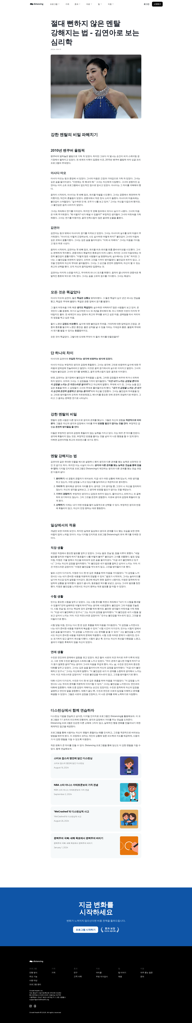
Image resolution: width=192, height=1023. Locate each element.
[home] (36, 4)
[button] (55, 4)
